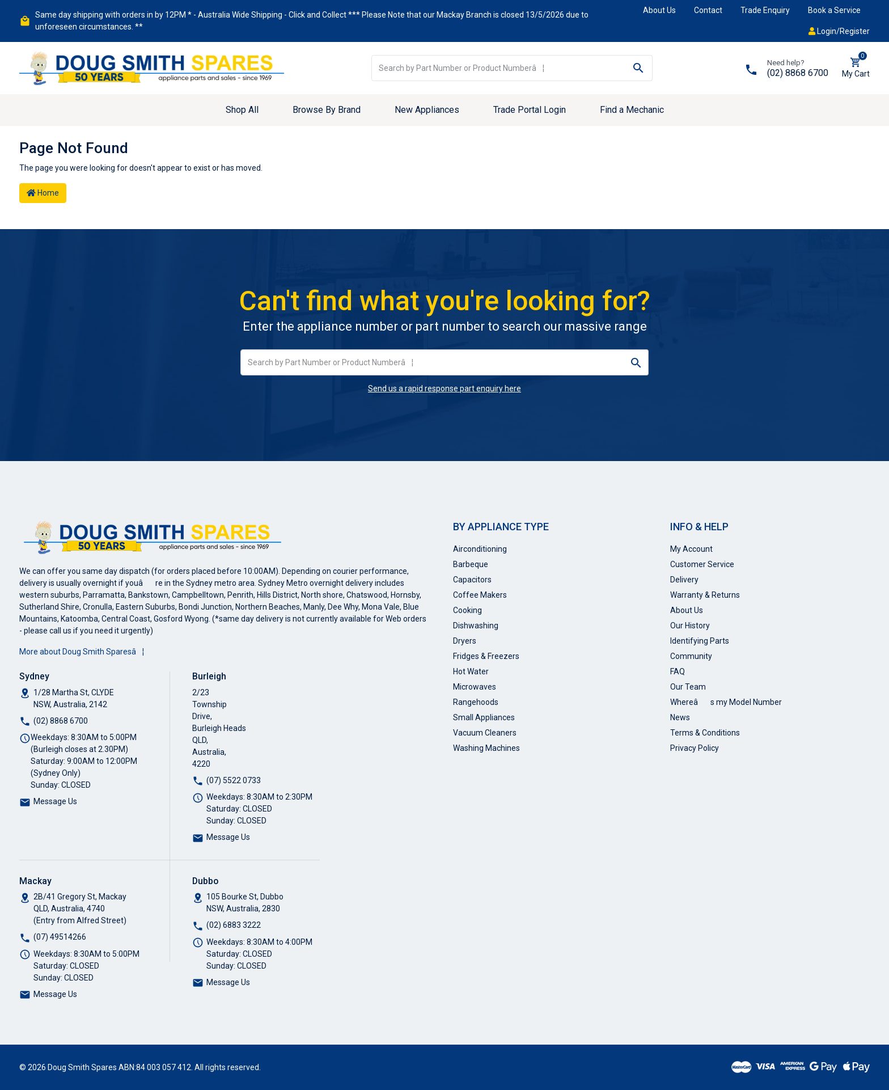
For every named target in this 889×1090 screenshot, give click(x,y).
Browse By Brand (327, 109)
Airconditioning (480, 549)
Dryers (464, 640)
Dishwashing (475, 625)
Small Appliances (484, 717)
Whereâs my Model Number (726, 702)
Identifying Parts (699, 640)
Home (43, 192)
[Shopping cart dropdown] (856, 68)
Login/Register (839, 31)
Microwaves (474, 686)
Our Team (688, 686)
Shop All (242, 109)
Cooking (467, 610)
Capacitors (472, 579)
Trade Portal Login (529, 109)
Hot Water (471, 671)
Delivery (684, 579)
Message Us (55, 801)
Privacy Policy (694, 748)
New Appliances (427, 109)
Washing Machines (486, 748)
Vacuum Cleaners (485, 732)
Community (691, 656)
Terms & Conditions (705, 732)
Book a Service (834, 10)
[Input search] (498, 68)
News (680, 717)
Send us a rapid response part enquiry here (444, 388)
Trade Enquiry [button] (765, 10)
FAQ (677, 671)
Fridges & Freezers (486, 656)
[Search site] (639, 68)
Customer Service (702, 564)
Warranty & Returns (705, 594)
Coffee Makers (480, 594)
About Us (659, 10)
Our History (690, 625)
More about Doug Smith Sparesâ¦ (81, 651)
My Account (691, 549)
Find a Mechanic (632, 109)
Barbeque (470, 564)
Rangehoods (475, 702)
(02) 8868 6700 (797, 72)
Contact (708, 10)
